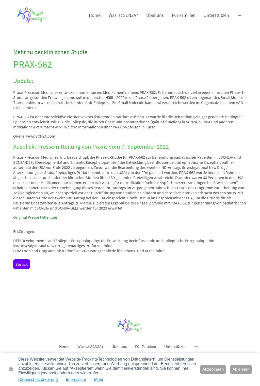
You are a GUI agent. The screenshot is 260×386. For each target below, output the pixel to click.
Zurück (21, 264)
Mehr (98, 379)
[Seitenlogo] (32, 15)
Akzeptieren (213, 369)
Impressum (76, 379)
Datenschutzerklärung (38, 379)
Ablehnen (241, 369)
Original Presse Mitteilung (35, 217)
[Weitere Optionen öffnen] (239, 15)
